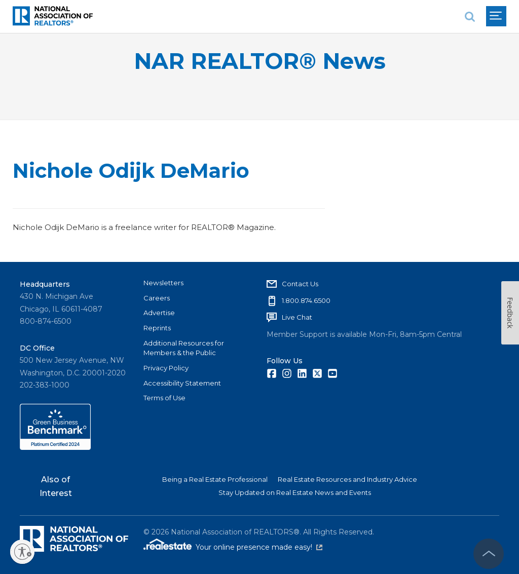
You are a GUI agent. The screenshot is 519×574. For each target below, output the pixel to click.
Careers (156, 298)
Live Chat (297, 317)
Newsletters (163, 283)
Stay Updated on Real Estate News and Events (294, 492)
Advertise (159, 313)
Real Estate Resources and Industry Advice (347, 479)
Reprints (157, 328)
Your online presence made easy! (259, 547)
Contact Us (300, 284)
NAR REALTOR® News (260, 61)
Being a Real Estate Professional (215, 479)
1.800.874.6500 (306, 300)
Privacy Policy (166, 368)
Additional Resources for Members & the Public (183, 348)
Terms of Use (164, 398)
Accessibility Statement (182, 383)
